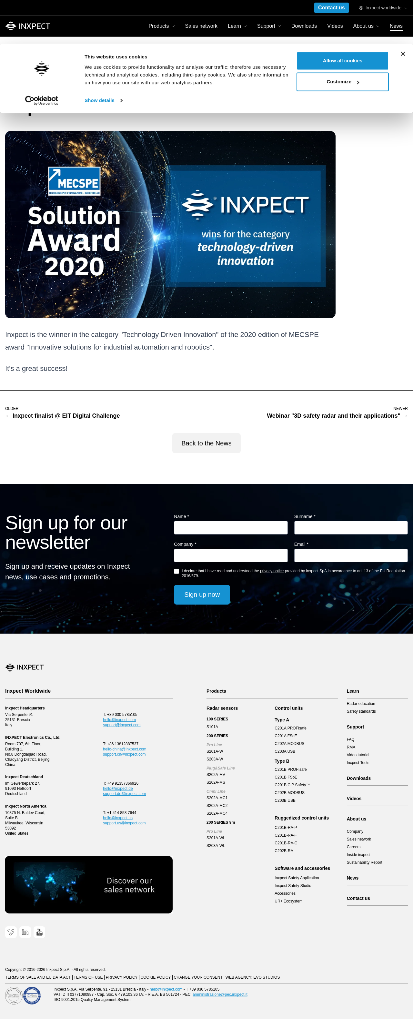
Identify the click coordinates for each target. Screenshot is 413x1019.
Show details (100, 56)
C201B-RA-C (286, 843)
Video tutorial (358, 755)
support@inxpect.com (121, 725)
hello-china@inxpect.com (124, 749)
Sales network (359, 839)
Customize (343, 38)
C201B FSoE (286, 777)
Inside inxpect (358, 854)
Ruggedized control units (302, 817)
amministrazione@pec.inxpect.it (220, 994)
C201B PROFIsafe (291, 769)
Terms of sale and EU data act (38, 977)
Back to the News (206, 443)
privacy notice (272, 571)
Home (11, 71)
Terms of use (88, 977)
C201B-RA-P (286, 827)
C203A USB (285, 751)
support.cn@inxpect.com (124, 754)
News (31, 71)
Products (216, 691)
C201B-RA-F (286, 835)
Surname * (305, 516)
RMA (351, 747)
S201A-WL (215, 838)
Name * (181, 516)
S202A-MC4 (216, 813)
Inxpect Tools (358, 762)
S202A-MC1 (216, 798)
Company (355, 831)
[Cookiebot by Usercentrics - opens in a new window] (42, 57)
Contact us (358, 898)
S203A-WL (215, 845)
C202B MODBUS (290, 792)
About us (357, 818)
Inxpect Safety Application (297, 878)
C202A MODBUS (289, 743)
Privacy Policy (122, 977)
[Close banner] (403, 10)
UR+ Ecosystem (288, 901)
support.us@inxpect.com (124, 823)
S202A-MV (215, 774)
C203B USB (285, 800)
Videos (354, 798)
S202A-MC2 (216, 805)
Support (355, 726)
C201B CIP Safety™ (292, 785)
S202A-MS (215, 782)
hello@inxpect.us (118, 818)
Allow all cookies (343, 17)
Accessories (285, 893)
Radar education (361, 703)
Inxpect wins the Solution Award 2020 (82, 71)
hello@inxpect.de (118, 788)
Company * (185, 544)
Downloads (359, 778)
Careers (354, 847)
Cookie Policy (156, 977)
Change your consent (198, 977)
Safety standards (361, 711)
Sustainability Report (364, 862)
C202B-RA (284, 851)
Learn (353, 691)
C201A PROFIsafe (291, 728)
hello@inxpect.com (119, 720)
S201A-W (214, 751)
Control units (289, 708)
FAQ (351, 739)
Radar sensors (222, 708)
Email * (301, 544)
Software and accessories (302, 868)
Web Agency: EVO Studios (253, 977)
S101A (212, 727)
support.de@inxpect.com (124, 793)
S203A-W (214, 759)
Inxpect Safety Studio (293, 885)
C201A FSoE (286, 736)
